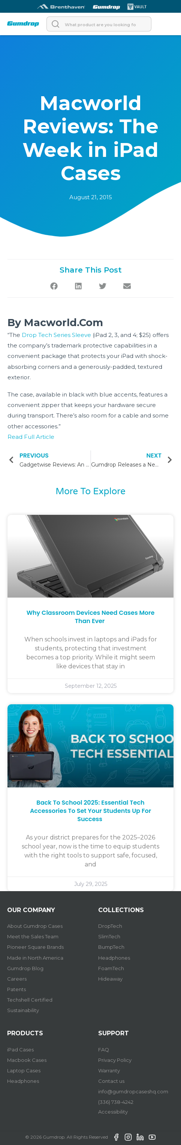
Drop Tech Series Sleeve (56, 334)
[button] (54, 285)
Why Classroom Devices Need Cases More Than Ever (91, 616)
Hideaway (110, 979)
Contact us (111, 1081)
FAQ (103, 1050)
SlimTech (109, 936)
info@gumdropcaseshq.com (133, 1091)
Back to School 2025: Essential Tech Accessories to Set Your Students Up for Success (90, 811)
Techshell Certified (29, 1000)
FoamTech (111, 968)
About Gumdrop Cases (35, 926)
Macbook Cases (26, 1060)
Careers (17, 979)
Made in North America (35, 958)
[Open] (166, 24)
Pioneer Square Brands (35, 947)
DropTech (110, 926)
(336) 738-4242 (115, 1102)
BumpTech (111, 947)
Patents (16, 989)
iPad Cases (20, 1050)
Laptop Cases (23, 1070)
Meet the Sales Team (32, 936)
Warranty (109, 1070)
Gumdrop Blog (25, 968)
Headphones (114, 958)
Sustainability (23, 1010)
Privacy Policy (115, 1060)
